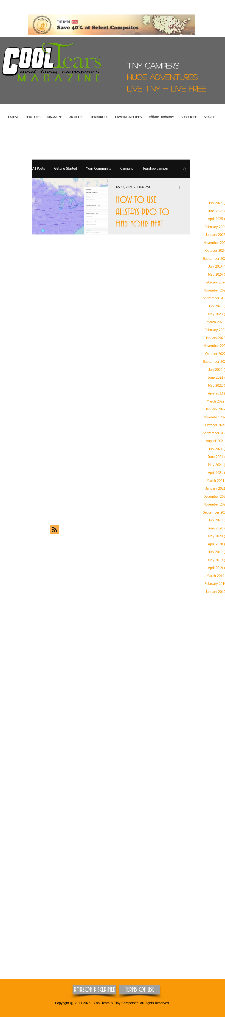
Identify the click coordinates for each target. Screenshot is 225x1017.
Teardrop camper (155, 168)
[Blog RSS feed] (54, 529)
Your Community (98, 168)
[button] (33, 117)
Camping (126, 168)
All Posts (38, 168)
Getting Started (65, 168)
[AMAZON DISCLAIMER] (94, 989)
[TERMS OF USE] (139, 989)
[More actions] (181, 187)
